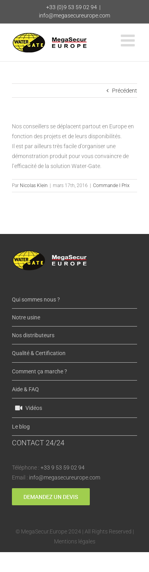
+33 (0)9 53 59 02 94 (71, 7)
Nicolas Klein (34, 185)
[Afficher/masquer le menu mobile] (129, 40)
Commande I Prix (111, 185)
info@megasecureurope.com (74, 15)
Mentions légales (74, 541)
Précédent (124, 90)
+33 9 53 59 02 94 (63, 467)
